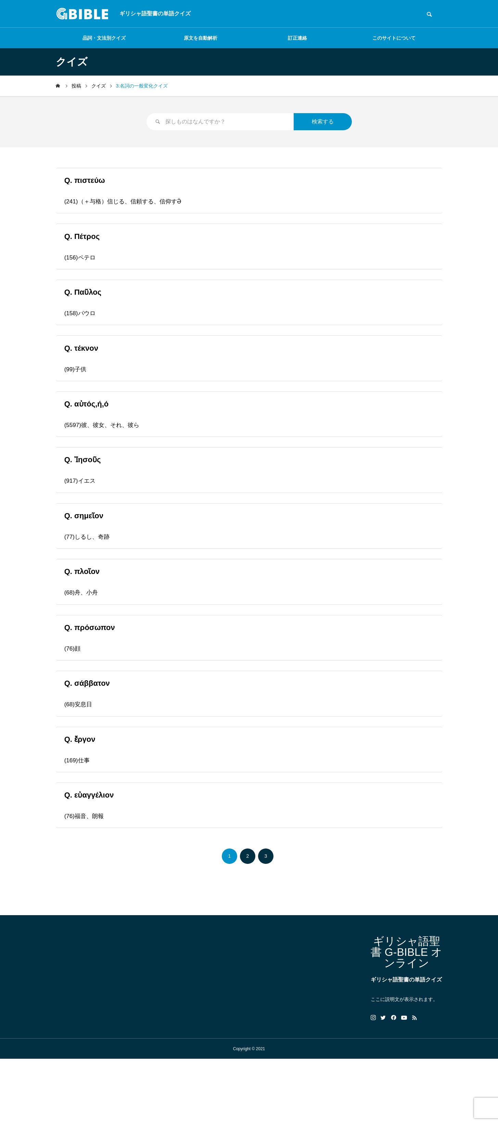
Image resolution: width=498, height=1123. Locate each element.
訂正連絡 (297, 38)
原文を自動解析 (200, 38)
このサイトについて (394, 38)
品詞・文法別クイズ (104, 38)
